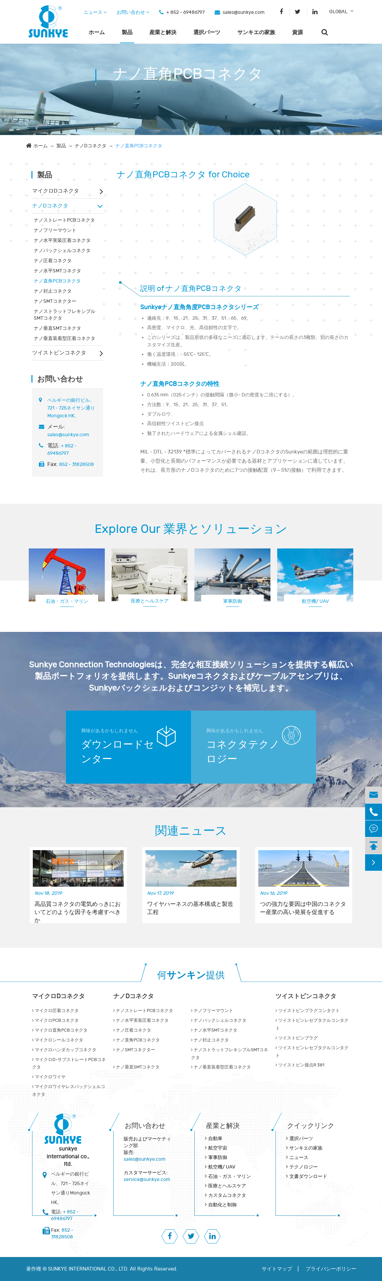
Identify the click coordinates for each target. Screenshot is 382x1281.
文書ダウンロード (308, 1176)
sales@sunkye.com (243, 12)
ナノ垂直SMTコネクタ (57, 328)
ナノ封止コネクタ (53, 291)
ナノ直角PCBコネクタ (138, 146)
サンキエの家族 (256, 32)
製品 (127, 32)
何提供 (191, 975)
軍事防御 (232, 601)
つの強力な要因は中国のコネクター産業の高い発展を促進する (303, 908)
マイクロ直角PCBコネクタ (60, 1030)
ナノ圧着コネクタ (53, 261)
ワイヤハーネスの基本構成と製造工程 (190, 908)
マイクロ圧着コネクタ (55, 1010)
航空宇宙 (217, 1148)
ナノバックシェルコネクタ (62, 250)
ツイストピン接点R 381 (300, 1065)
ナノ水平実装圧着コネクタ (62, 240)
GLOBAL (338, 12)
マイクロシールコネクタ (57, 1040)
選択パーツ (206, 32)
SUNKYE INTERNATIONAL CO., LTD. (88, 1269)
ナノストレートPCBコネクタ (64, 220)
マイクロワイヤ (49, 1077)
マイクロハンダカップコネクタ (64, 1050)
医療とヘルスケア (150, 601)
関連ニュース (191, 831)
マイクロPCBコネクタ (55, 1020)
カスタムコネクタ (227, 1195)
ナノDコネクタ (90, 146)
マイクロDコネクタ (55, 191)
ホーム (97, 32)
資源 (297, 32)
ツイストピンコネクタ (59, 353)
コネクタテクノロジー (243, 752)
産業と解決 (162, 32)
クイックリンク (310, 1126)
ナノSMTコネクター (55, 301)
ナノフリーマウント (55, 230)
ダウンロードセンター (117, 752)
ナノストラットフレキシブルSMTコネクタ (64, 315)
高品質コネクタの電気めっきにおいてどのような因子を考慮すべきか (77, 908)
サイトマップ (277, 1269)
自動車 (215, 1138)
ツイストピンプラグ (297, 1038)
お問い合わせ (133, 12)
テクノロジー (303, 1167)
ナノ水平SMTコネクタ (57, 271)
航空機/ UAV (315, 601)
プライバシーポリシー (331, 1269)
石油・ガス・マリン (67, 601)
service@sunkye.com (147, 1179)
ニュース (94, 12)
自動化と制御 (222, 1205)
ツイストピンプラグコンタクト (308, 1010)
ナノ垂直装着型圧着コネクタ (64, 338)
